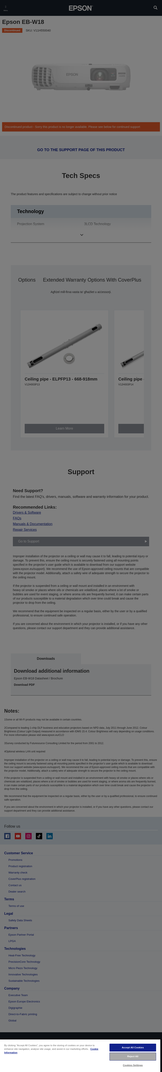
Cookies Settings (133, 1065)
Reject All (132, 1056)
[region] (80, 1055)
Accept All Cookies (133, 1047)
